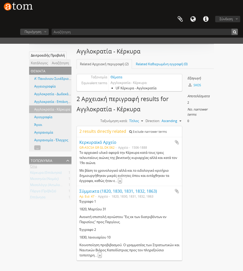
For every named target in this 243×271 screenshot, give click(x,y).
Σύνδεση (226, 19)
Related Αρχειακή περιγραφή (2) (104, 64)
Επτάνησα (37, 198)
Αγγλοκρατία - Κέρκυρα (52, 109)
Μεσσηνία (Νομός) (44, 179)
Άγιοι (38, 124)
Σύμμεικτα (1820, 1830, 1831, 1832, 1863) (118, 191)
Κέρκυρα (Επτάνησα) (46, 173)
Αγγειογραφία (45, 86)
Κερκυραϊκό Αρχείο (97, 142)
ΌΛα (33, 167)
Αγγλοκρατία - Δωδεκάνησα (55, 94)
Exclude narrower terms (148, 131)
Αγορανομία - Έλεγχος (51, 140)
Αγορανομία (43, 132)
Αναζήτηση (60, 63)
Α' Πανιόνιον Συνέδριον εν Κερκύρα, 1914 (66, 78)
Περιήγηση (33, 31)
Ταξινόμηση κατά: (114, 120)
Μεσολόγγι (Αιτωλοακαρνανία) (54, 185)
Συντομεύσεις (205, 19)
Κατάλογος (39, 63)
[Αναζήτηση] (145, 32)
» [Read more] (120, 180)
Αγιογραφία (43, 117)
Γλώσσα (193, 19)
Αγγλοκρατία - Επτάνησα (53, 101)
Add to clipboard (176, 142)
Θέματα (116, 77)
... (37, 147)
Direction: (152, 120)
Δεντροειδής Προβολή (48, 55)
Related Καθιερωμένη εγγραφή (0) (162, 64)
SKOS (194, 85)
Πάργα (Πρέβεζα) (43, 192)
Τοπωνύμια (41, 160)
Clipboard (180, 19)
